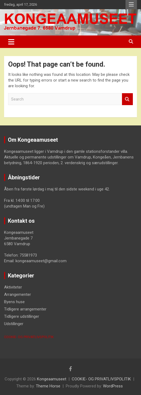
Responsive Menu (131, 4)
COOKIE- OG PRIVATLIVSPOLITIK (29, 337)
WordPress (113, 386)
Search (127, 99)
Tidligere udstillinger (21, 316)
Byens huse (14, 301)
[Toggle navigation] (11, 41)
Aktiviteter (13, 287)
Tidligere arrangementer (25, 309)
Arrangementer (17, 294)
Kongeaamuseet (51, 379)
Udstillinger (13, 323)
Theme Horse (48, 386)
